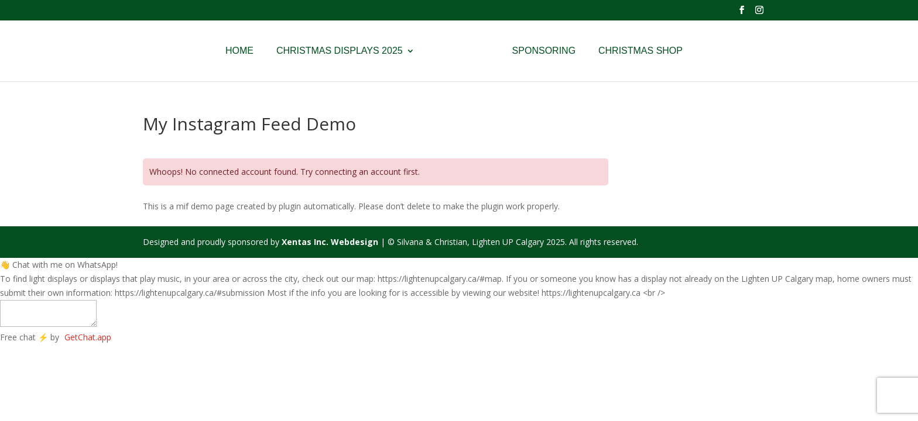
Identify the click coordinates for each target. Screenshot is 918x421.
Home (239, 51)
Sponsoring (544, 51)
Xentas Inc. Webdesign (330, 241)
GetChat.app (87, 337)
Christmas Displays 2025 (339, 51)
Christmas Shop (640, 51)
